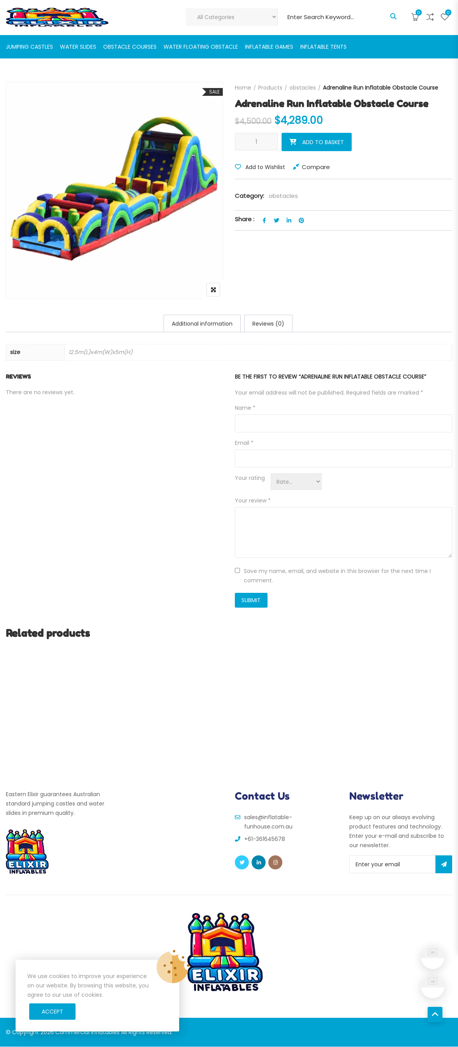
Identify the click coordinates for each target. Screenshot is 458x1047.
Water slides (78, 47)
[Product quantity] (256, 141)
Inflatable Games (269, 47)
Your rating (250, 478)
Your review (253, 501)
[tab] (202, 324)
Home (243, 88)
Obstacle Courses (130, 47)
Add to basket (323, 142)
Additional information (202, 324)
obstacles (302, 88)
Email (244, 443)
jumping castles (29, 47)
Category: (249, 196)
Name (245, 408)
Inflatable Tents (323, 47)
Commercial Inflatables (87, 1032)
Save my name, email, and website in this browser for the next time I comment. (337, 576)
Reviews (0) (268, 324)
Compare (316, 167)
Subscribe (443, 865)
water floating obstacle (201, 47)
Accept (52, 1011)
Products (270, 88)
